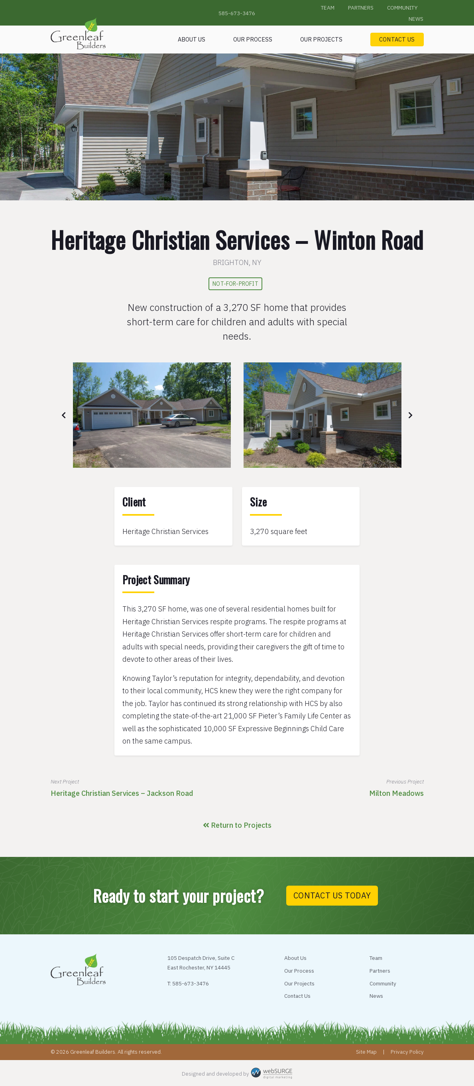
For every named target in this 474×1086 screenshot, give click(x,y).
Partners (361, 7)
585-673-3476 (236, 13)
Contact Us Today (332, 895)
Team (327, 7)
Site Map (366, 1051)
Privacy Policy (407, 1051)
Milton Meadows (396, 793)
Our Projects (321, 39)
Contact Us (397, 39)
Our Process (252, 39)
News (416, 18)
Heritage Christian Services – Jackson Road (122, 793)
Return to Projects (237, 825)
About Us (191, 39)
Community (402, 7)
